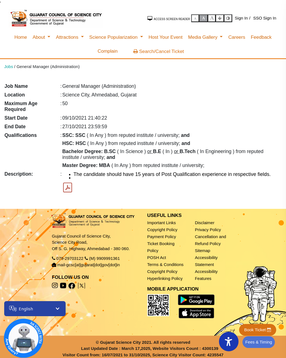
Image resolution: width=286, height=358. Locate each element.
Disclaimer (204, 222)
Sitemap (202, 250)
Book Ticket (257, 329)
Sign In (241, 18)
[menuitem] (20, 37)
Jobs (8, 66)
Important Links (161, 222)
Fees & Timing (258, 342)
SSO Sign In (264, 18)
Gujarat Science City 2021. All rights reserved (145, 342)
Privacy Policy (208, 229)
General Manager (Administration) (48, 66)
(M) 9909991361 (104, 258)
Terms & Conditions (165, 264)
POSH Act (156, 257)
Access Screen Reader (168, 18)
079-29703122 (70, 258)
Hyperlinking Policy (165, 278)
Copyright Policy (162, 229)
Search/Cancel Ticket (158, 51)
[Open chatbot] (19, 334)
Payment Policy (161, 236)
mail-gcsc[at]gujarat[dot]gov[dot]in (88, 264)
